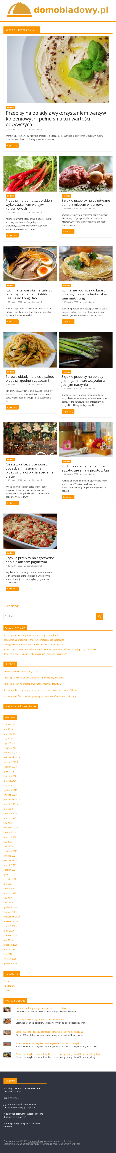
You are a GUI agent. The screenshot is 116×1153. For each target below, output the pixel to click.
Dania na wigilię (11, 1097)
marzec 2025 (9, 733)
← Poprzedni (11, 606)
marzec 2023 (9, 818)
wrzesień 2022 (10, 827)
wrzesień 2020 (10, 921)
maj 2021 (8, 883)
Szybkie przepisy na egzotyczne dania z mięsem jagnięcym (30, 560)
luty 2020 (7, 954)
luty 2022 (7, 841)
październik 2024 (11, 757)
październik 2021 (11, 860)
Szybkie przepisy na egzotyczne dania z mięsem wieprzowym (86, 202)
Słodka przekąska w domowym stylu (21, 671)
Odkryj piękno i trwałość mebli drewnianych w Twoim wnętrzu (33, 644)
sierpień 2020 (10, 926)
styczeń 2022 (9, 846)
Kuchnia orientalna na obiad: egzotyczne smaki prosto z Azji (85, 468)
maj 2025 (8, 729)
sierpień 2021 (10, 869)
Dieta (6, 981)
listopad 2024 (10, 752)
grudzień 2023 (10, 790)
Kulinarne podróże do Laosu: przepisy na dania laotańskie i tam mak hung (85, 294)
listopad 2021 (10, 855)
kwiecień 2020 (10, 944)
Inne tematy (9, 985)
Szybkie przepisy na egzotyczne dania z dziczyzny (40, 1019)
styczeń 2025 (9, 743)
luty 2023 (7, 822)
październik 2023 (11, 799)
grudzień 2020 (10, 907)
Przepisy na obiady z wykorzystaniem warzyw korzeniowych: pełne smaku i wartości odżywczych (56, 119)
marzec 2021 (9, 893)
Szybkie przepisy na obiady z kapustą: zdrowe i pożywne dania (33, 677)
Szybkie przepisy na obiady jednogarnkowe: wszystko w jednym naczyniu (83, 380)
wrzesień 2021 (10, 865)
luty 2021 (7, 897)
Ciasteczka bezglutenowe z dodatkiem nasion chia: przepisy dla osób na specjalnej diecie (30, 470)
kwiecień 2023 (10, 813)
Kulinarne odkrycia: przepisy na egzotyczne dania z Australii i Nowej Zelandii (40, 690)
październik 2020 (11, 916)
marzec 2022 (9, 837)
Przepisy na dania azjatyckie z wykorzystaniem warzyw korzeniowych (29, 204)
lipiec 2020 (8, 930)
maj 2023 (8, 808)
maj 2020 (8, 940)
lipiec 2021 (8, 874)
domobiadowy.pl (34, 129)
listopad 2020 (10, 912)
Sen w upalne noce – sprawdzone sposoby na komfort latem (33, 635)
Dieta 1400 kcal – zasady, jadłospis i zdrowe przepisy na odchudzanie (49, 1031)
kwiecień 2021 (10, 888)
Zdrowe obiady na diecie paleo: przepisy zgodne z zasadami (30, 378)
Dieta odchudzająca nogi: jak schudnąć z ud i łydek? (41, 1008)
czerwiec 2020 (10, 935)
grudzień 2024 (10, 747)
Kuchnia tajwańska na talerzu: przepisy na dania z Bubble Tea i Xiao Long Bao (29, 294)
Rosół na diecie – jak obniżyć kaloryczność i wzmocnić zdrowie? (34, 653)
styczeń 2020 (9, 958)
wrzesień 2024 (10, 762)
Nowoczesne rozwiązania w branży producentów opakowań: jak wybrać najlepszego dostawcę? (50, 649)
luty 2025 (7, 738)
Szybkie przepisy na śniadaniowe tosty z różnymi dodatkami (32, 683)
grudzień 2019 (10, 963)
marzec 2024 (9, 780)
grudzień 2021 (10, 851)
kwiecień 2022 (10, 832)
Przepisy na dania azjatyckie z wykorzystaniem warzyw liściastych (47, 1043)
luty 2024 (7, 785)
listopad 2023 (10, 794)
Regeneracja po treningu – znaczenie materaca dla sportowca (33, 639)
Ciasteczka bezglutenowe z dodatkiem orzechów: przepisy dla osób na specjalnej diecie (58, 1054)
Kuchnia (10, 107)
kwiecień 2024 (10, 776)
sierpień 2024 (10, 766)
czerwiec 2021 (10, 879)
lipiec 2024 (8, 771)
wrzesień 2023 (10, 804)
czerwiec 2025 (10, 724)
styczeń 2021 (9, 902)
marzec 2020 (9, 949)
